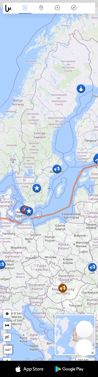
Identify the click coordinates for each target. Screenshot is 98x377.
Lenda (73, 8)
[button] (57, 169)
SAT (8, 350)
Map (41, 8)
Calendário (57, 8)
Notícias (24, 8)
